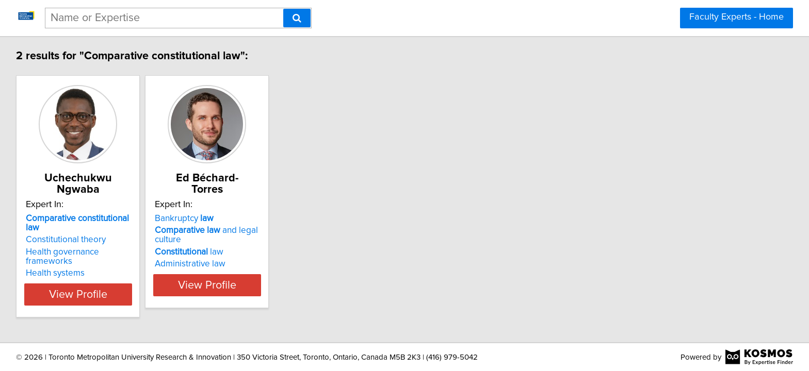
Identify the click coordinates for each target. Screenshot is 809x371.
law (216, 252)
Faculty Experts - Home (736, 17)
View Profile (92, 285)
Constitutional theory (67, 230)
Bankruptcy (211, 218)
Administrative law (217, 263)
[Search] (297, 18)
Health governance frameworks (88, 242)
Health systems (56, 254)
